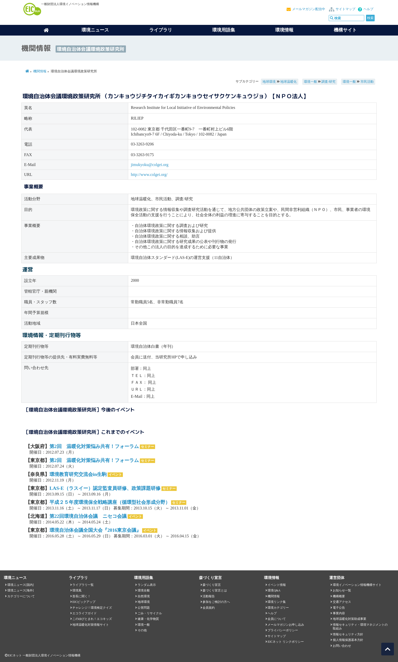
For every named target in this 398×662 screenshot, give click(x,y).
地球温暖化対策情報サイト (90, 624)
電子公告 (339, 607)
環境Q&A (274, 590)
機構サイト (345, 29)
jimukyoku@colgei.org (149, 164)
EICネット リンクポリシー (286, 641)
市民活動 (367, 82)
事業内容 (339, 613)
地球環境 (269, 82)
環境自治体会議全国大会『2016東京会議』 (95, 530)
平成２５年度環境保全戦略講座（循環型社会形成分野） (109, 502)
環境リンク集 (277, 602)
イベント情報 (277, 585)
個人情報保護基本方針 (348, 640)
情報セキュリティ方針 (348, 634)
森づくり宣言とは (215, 590)
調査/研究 (328, 82)
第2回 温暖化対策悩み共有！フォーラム (94, 446)
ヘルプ (368, 9)
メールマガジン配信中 (308, 9)
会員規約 (209, 607)
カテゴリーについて (21, 596)
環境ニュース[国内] (20, 585)
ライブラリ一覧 (83, 585)
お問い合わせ (342, 646)
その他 (142, 630)
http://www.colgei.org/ (149, 174)
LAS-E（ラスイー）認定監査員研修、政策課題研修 (104, 488)
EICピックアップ (83, 602)
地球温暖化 (288, 82)
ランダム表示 (147, 585)
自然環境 (144, 596)
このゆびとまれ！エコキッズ (92, 619)
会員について (277, 619)
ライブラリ (160, 29)
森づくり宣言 (212, 585)
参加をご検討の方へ (216, 602)
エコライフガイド (84, 613)
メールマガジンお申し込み (286, 624)
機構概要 (339, 596)
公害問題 (144, 607)
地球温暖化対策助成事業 (349, 619)
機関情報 (39, 71)
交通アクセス (342, 602)
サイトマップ (345, 9)
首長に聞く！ (81, 596)
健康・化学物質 (148, 619)
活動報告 (209, 596)
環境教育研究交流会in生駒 (78, 474)
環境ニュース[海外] (20, 590)
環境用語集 (223, 29)
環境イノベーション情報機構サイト (357, 585)
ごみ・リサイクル (150, 613)
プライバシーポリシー (283, 630)
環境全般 (144, 590)
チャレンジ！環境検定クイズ (92, 607)
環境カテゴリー (278, 607)
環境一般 (310, 82)
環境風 (76, 590)
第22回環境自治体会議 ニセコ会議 (88, 516)
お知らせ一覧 (342, 590)
